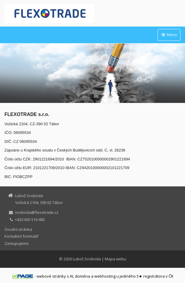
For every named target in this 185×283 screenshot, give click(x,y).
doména (82, 276)
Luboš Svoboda (87, 259)
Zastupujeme (16, 243)
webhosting (104, 276)
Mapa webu (115, 259)
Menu (169, 34)
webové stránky (51, 276)
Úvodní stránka (18, 229)
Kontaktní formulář (21, 236)
